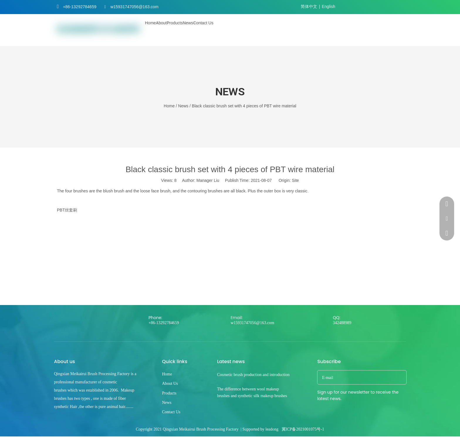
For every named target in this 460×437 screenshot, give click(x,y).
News (166, 402)
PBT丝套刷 (67, 210)
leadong (271, 429)
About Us (170, 383)
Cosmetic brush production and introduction (253, 374)
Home (167, 374)
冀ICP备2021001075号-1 (303, 429)
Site (295, 180)
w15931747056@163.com (134, 6)
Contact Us (171, 412)
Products (169, 393)
